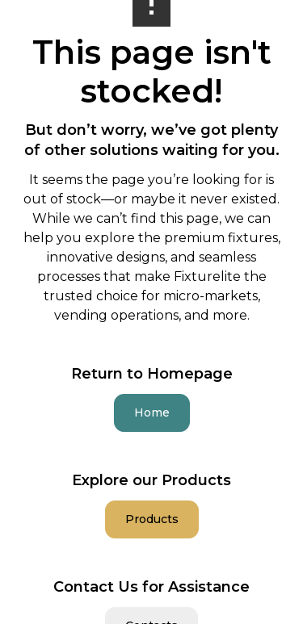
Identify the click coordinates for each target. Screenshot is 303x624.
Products (152, 519)
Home (152, 412)
